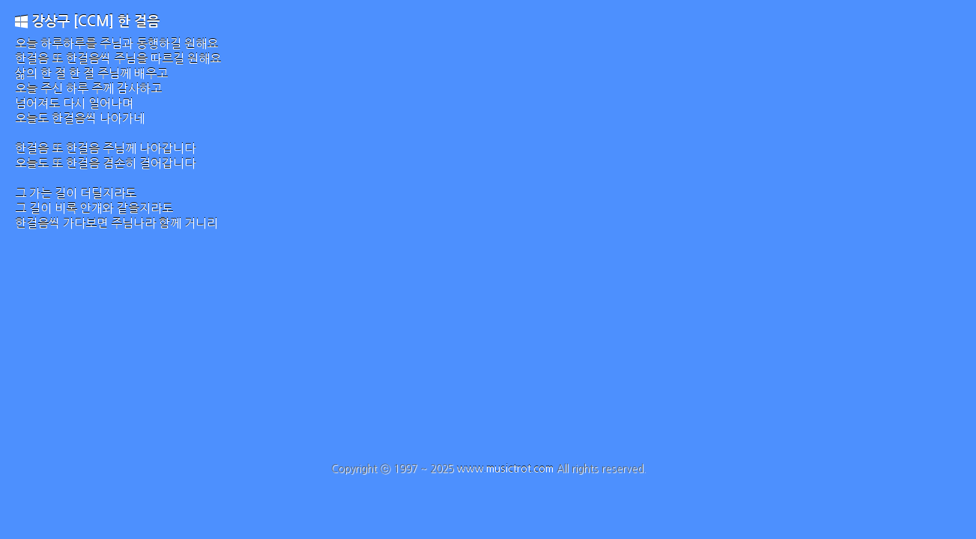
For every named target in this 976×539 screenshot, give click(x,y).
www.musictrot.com (505, 468)
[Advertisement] (488, 350)
